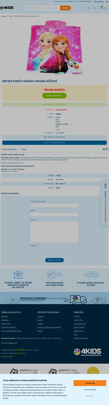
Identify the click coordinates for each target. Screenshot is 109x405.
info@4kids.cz (21, 353)
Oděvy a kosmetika (81, 338)
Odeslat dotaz (54, 260)
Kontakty (4, 316)
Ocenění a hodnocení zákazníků (49, 327)
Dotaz (24, 149)
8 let (57, 126)
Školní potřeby (79, 327)
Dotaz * (33, 219)
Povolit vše (90, 383)
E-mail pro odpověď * (38, 201)
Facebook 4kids (7, 356)
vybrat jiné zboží (55, 96)
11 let (58, 122)
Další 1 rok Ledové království (54, 143)
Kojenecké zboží (80, 324)
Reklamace (5, 320)
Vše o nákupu (98, 1)
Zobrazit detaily (90, 389)
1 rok (10, 16)
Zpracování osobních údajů (11, 331)
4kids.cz (3, 16)
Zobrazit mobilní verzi (9, 343)
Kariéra (40, 331)
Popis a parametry (10, 149)
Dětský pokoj (79, 331)
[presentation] (47, 251)
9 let (57, 119)
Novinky (40, 324)
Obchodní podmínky (8, 327)
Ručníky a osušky (62, 124)
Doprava (40, 316)
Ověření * (33, 246)
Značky (40, 320)
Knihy (76, 334)
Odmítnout (90, 396)
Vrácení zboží (6, 324)
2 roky (58, 117)
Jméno (32, 210)
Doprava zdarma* (33, 298)
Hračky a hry (78, 320)
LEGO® (76, 316)
